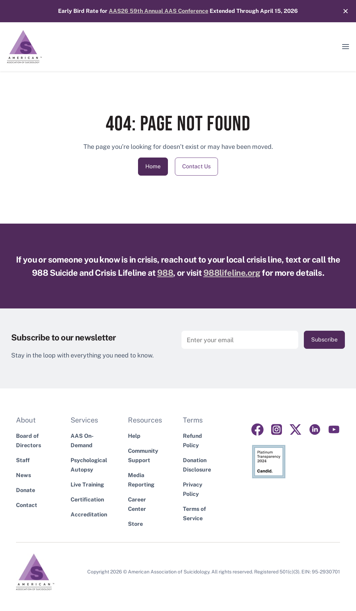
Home (153, 166)
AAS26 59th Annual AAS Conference (158, 11)
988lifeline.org (231, 273)
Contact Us (196, 166)
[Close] (342, 11)
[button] (346, 47)
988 (165, 273)
